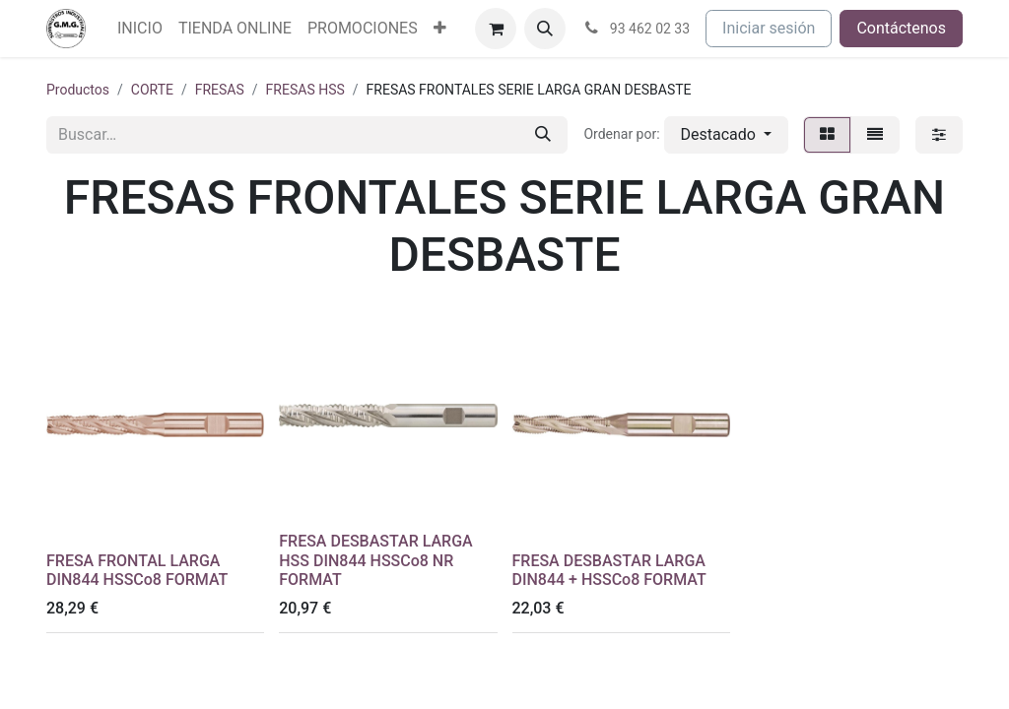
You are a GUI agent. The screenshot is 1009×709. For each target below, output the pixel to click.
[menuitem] (139, 28)
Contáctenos (901, 28)
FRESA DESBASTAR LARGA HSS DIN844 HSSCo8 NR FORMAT (375, 560)
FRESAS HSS (305, 89)
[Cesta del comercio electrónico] (495, 28)
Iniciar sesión (768, 28)
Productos (77, 89)
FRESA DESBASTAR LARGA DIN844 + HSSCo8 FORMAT (609, 570)
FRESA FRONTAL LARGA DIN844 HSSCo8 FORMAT (137, 570)
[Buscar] (543, 135)
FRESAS (219, 89)
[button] (545, 28)
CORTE (152, 89)
